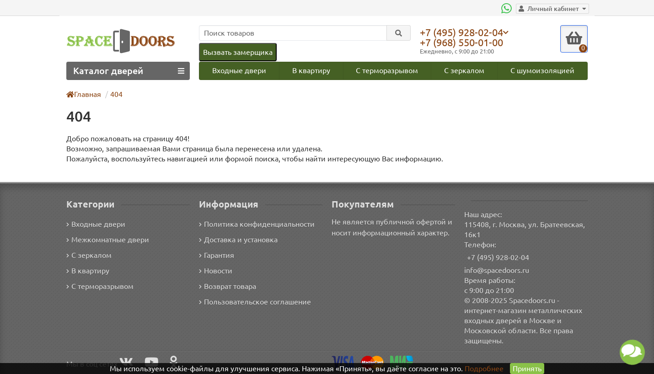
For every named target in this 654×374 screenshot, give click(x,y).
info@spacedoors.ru (497, 270)
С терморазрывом (387, 70)
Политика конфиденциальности (255, 224)
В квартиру (310, 70)
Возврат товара (228, 286)
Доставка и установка (238, 239)
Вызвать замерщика (237, 52)
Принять (526, 368)
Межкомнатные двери (106, 239)
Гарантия (217, 255)
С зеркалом (465, 70)
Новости (215, 270)
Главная (84, 94)
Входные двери (239, 70)
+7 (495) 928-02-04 (464, 32)
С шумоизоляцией (543, 70)
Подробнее (484, 368)
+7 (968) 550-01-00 (464, 42)
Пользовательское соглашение (254, 301)
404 (117, 94)
